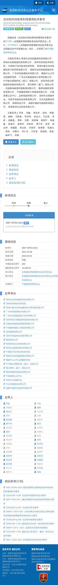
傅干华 (7, 423)
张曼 (37, 472)
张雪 (37, 423)
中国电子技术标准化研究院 (16, 352)
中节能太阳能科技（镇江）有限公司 (20, 364)
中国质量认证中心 (12, 376)
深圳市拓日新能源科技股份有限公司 (20, 319)
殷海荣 (7, 464)
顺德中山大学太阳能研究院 (16, 360)
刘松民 (38, 456)
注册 (50, 3)
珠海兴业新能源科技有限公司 (17, 348)
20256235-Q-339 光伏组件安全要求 (21, 507)
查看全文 (11, 142)
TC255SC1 (13, 45)
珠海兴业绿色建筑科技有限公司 (18, 299)
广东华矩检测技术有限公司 (16, 311)
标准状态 (14, 165)
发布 (14, 203)
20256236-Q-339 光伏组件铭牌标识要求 (23, 519)
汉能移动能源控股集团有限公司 (18, 324)
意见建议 (28, 142)
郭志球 (7, 460)
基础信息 (14, 169)
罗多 (6, 403)
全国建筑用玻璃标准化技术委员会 (37, 272)
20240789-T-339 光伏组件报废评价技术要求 (24, 495)
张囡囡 (38, 460)
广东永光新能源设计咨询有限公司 (19, 315)
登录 (38, 3)
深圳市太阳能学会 (12, 380)
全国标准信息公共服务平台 (22, 10)
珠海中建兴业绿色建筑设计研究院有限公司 (23, 307)
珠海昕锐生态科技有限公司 (16, 344)
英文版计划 (48, 29)
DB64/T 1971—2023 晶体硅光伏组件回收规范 (25, 527)
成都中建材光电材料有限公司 (17, 388)
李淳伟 (38, 444)
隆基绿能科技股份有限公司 (16, 372)
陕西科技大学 (10, 340)
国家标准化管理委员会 (40, 556)
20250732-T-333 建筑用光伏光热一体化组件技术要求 (28, 523)
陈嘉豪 (7, 419)
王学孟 (38, 468)
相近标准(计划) (17, 182)
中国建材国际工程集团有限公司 (18, 328)
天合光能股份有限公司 (14, 384)
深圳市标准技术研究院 (14, 303)
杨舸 (37, 407)
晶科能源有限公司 (12, 332)
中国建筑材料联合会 (31, 284)
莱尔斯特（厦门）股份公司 (16, 368)
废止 (46, 203)
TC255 (8, 41)
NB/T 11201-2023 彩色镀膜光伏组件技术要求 (25, 540)
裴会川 (7, 411)
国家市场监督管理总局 (40, 553)
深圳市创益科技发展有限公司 (17, 336)
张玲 (37, 440)
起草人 (12, 178)
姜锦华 (7, 456)
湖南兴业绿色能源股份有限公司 (18, 356)
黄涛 (6, 432)
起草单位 (14, 174)
